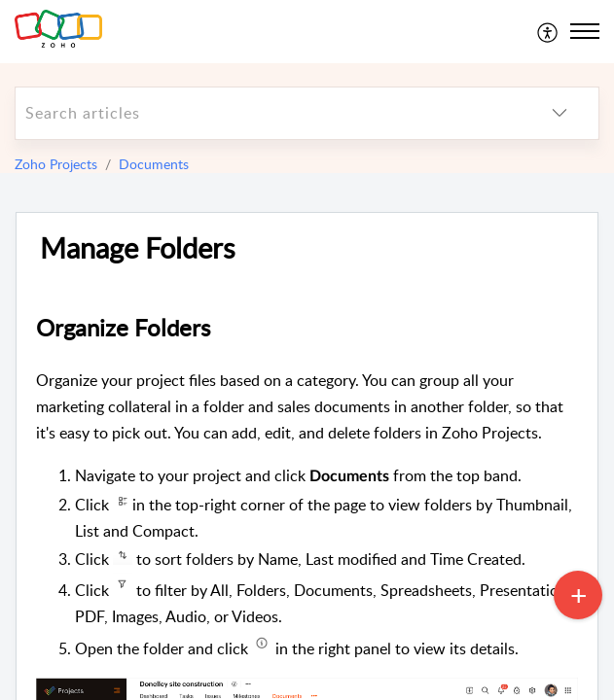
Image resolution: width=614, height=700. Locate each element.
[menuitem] (548, 31)
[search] (268, 113)
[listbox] (559, 113)
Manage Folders (137, 248)
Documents (154, 164)
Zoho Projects (56, 164)
